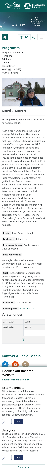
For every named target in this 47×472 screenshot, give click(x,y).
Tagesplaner (8, 65)
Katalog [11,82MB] (11, 69)
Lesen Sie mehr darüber (15, 379)
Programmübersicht (12, 52)
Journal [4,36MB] (10, 72)
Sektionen (7, 59)
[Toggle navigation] (41, 37)
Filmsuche (7, 55)
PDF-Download (27, 308)
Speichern (23, 467)
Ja (5, 421)
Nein (17, 421)
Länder (5, 62)
